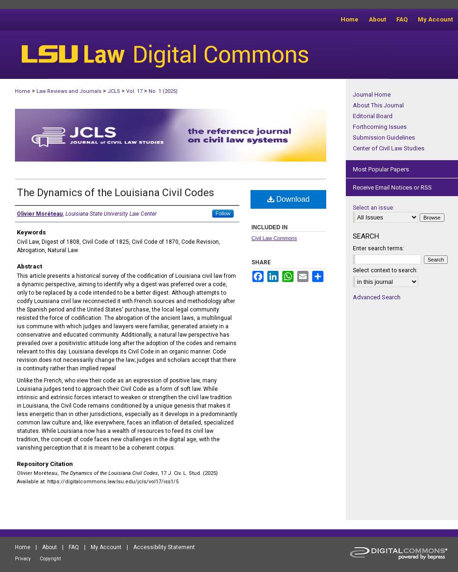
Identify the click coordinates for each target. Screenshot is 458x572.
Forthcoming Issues (380, 126)
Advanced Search (377, 297)
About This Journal (378, 105)
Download (288, 199)
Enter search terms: (378, 248)
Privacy (23, 558)
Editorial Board (373, 116)
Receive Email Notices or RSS (392, 187)
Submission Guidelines (384, 137)
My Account (106, 547)
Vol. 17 (134, 91)
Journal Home (372, 94)
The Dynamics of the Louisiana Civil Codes (115, 192)
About (49, 547)
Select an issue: (373, 208)
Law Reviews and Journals (68, 91)
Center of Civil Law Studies (388, 148)
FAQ (74, 547)
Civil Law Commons (274, 238)
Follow (222, 213)
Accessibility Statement (164, 547)
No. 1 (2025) (163, 91)
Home (22, 91)
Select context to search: (385, 270)
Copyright (50, 558)
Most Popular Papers (381, 169)
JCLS (113, 91)
